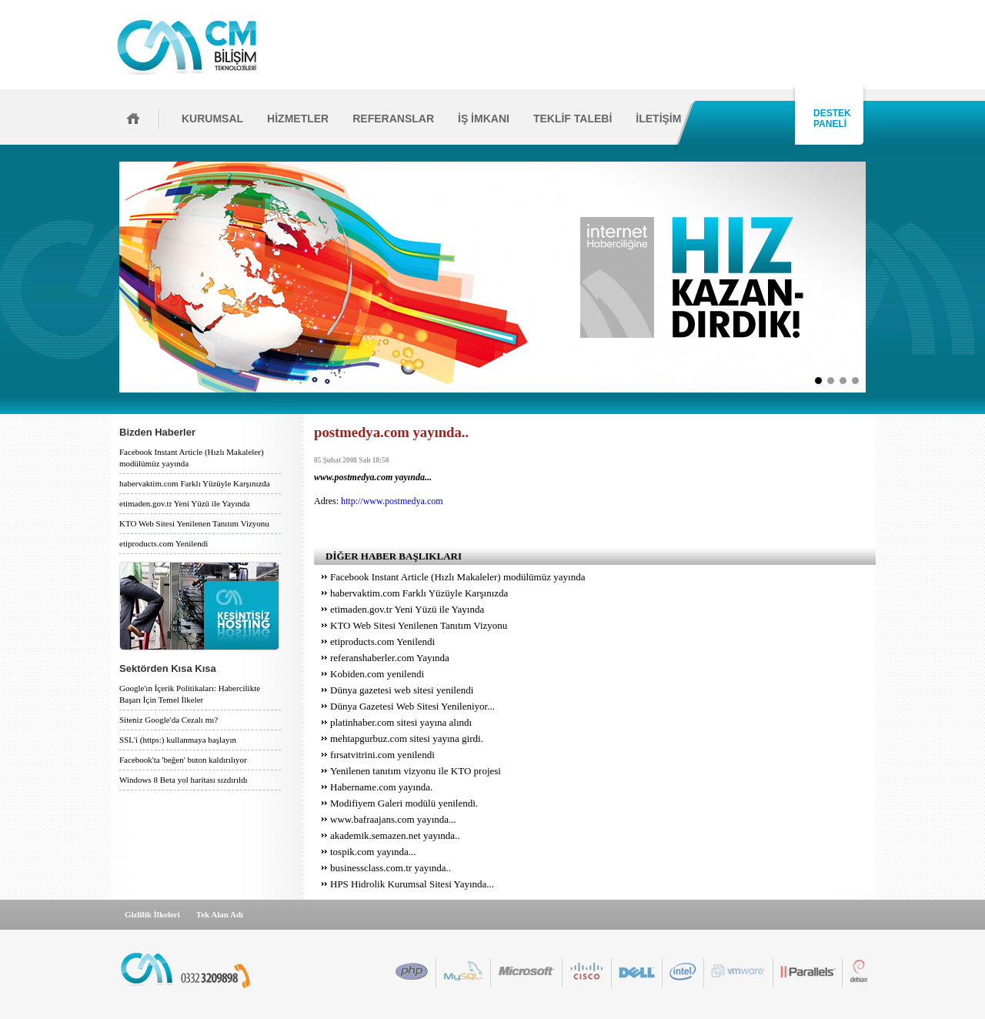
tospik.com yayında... (373, 851)
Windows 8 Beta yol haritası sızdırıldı (183, 779)
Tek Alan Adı (219, 914)
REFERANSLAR (393, 118)
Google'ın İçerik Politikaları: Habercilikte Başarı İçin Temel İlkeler (189, 693)
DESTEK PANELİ (829, 118)
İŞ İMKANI (483, 118)
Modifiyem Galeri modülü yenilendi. (404, 803)
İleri (871, 277)
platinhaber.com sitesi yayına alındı (401, 722)
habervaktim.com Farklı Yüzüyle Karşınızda (194, 483)
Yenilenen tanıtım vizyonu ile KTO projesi (415, 771)
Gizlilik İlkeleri (152, 914)
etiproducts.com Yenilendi (163, 543)
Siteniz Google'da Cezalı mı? (168, 719)
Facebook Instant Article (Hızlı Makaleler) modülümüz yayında (191, 457)
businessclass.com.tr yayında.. (390, 868)
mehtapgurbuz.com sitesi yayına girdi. (406, 738)
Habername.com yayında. (381, 787)
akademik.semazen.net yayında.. (395, 835)
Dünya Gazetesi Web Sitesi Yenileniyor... (412, 706)
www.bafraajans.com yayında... (393, 819)
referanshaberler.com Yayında (389, 657)
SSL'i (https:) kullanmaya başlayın (177, 739)
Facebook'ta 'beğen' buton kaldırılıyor (183, 759)
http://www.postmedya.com (392, 501)
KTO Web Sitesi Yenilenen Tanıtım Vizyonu (194, 523)
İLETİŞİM (658, 118)
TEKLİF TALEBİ (572, 118)
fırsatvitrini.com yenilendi (382, 754)
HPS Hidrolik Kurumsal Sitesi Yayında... (412, 884)
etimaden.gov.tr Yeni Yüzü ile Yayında (184, 503)
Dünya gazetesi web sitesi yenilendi (401, 690)
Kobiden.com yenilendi (377, 674)
